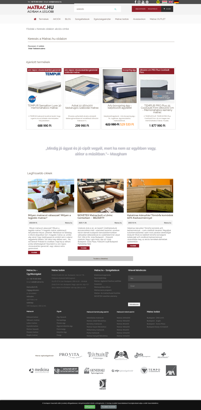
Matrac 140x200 (123, 336)
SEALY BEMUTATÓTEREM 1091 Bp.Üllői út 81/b (69, 287)
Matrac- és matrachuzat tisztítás (107, 293)
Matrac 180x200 (123, 327)
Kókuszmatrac (32, 317)
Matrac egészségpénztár (44, 355)
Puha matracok (93, 333)
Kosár (167, 9)
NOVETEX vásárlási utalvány (105, 296)
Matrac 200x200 (123, 318)
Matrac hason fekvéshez (96, 327)
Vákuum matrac (33, 320)
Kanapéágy (61, 320)
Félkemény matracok (95, 330)
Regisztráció (152, 9)
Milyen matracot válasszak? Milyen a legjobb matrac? (49, 216)
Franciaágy (61, 329)
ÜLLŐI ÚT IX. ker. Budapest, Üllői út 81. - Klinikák (69, 281)
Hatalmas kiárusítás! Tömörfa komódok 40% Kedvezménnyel (150, 216)
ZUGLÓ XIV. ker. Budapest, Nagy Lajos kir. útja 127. (70, 284)
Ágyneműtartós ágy (65, 326)
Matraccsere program (103, 290)
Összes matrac (32, 332)
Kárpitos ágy (62, 332)
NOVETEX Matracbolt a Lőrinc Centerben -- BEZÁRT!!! (95, 216)
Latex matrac (32, 323)
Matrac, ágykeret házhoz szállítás (107, 281)
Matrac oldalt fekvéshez (96, 321)
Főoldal (30, 29)
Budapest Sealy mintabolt (157, 327)
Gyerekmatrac (32, 326)
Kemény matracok (94, 324)
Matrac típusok (33, 329)
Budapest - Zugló (154, 321)
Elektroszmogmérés (102, 275)
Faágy (59, 335)
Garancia (98, 284)
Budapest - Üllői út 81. (155, 318)
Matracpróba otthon (102, 287)
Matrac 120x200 (123, 333)
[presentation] (147, 296)
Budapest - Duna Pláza (156, 324)
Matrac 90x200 (123, 330)
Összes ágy (61, 323)
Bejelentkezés (140, 9)
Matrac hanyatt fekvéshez (97, 336)
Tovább (34, 252)
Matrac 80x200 (123, 324)
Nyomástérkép (100, 278)
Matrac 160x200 (123, 321)
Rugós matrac (32, 335)
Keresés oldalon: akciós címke (53, 29)
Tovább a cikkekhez (100, 258)
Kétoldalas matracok (95, 318)
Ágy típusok (61, 317)
